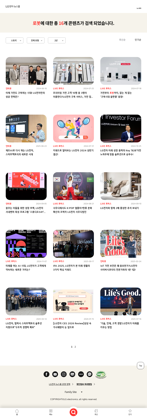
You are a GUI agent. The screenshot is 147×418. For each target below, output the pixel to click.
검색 (73, 412)
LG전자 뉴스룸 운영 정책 (59, 384)
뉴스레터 (139, 8)
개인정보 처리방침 (84, 384)
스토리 (14, 40)
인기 (130, 414)
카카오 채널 (89, 374)
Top (140, 365)
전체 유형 (35, 40)
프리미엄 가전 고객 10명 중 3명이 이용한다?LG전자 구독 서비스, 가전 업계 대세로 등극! (73, 96)
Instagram (64, 374)
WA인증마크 (100, 375)
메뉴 (50, 414)
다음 (80, 346)
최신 (96, 414)
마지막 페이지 (83, 346)
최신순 (122, 39)
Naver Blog (72, 374)
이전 (66, 346)
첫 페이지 (63, 346)
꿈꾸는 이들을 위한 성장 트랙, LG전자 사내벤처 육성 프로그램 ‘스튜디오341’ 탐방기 (25, 211)
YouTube (55, 374)
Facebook (46, 374)
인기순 (138, 39)
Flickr (81, 374)
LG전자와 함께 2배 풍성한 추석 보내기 (119, 208)
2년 (56, 40)
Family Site (73, 392)
